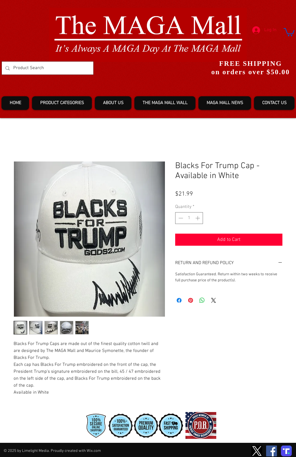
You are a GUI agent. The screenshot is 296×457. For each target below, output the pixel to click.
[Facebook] (271, 451)
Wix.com (94, 451)
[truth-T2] (286, 451)
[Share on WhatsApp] (202, 300)
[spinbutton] (189, 218)
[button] (289, 31)
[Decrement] (180, 218)
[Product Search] (47, 68)
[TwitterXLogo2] (256, 451)
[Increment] (198, 218)
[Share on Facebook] (179, 300)
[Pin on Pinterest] (190, 300)
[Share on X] (213, 300)
